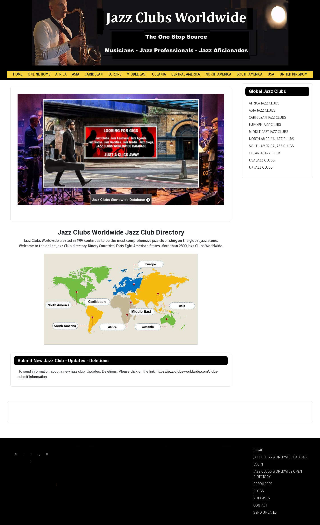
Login (258, 464)
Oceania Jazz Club (264, 153)
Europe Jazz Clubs (265, 125)
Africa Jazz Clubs (264, 103)
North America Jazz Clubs (271, 139)
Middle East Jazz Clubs (268, 132)
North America (218, 74)
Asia (75, 74)
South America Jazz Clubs (271, 146)
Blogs (258, 491)
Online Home (39, 74)
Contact (260, 505)
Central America (185, 74)
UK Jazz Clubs (261, 167)
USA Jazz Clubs (262, 160)
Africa (60, 74)
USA (271, 74)
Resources (262, 484)
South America (249, 74)
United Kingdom (293, 74)
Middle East (137, 74)
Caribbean (94, 74)
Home (17, 74)
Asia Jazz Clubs (262, 110)
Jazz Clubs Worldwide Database (280, 457)
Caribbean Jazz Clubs (267, 117)
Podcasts (261, 498)
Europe (114, 74)
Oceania (159, 74)
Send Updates (265, 512)
